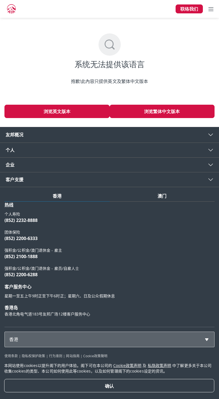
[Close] (109, 385)
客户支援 (14, 180)
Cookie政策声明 (127, 365)
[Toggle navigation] (211, 8)
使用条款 (11, 356)
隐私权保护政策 (33, 356)
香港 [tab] (57, 196)
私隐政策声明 (159, 365)
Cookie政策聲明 (95, 356)
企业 (10, 165)
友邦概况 (14, 135)
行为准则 (55, 356)
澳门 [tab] (162, 196)
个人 (10, 150)
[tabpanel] (109, 262)
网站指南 (72, 356)
